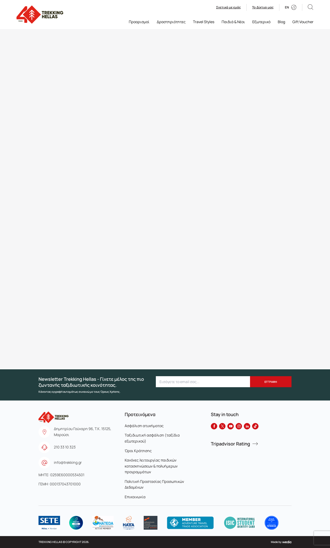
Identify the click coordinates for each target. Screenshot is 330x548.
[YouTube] (231, 426)
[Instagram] (239, 426)
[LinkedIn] (247, 426)
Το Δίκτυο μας (263, 7)
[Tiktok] (255, 426)
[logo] (49, 523)
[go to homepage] (39, 15)
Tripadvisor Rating (230, 444)
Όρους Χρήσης (110, 392)
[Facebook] (214, 426)
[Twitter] (222, 426)
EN (287, 7)
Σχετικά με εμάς (228, 7)
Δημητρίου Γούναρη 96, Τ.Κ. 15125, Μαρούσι (82, 431)
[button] (311, 7)
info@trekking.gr (68, 462)
